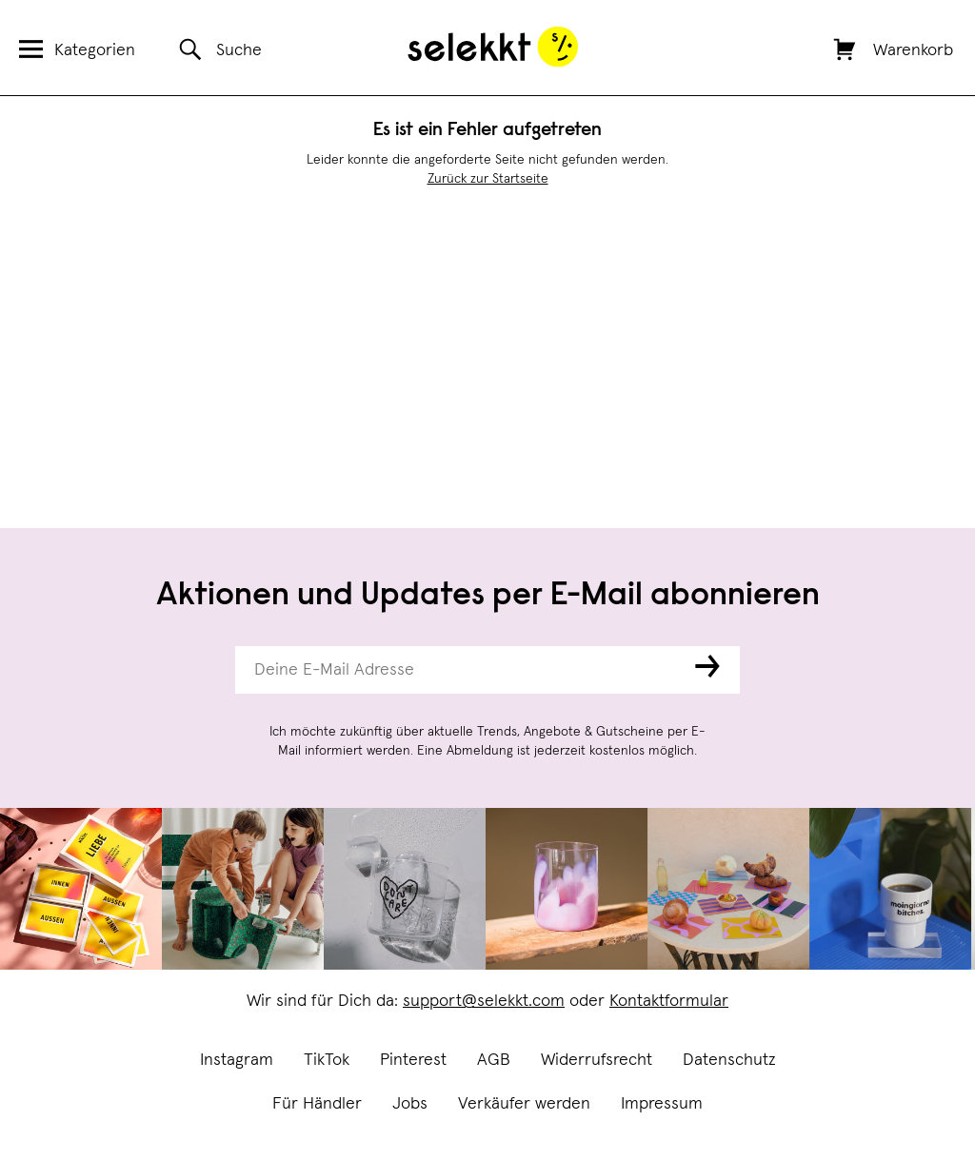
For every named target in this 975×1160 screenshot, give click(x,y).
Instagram (236, 1060)
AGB (493, 1060)
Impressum (662, 1103)
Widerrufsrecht (596, 1060)
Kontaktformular (668, 1001)
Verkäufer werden (524, 1103)
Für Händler (317, 1103)
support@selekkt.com (484, 1001)
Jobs (410, 1103)
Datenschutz (729, 1060)
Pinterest (413, 1060)
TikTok (326, 1060)
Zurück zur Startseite (488, 179)
